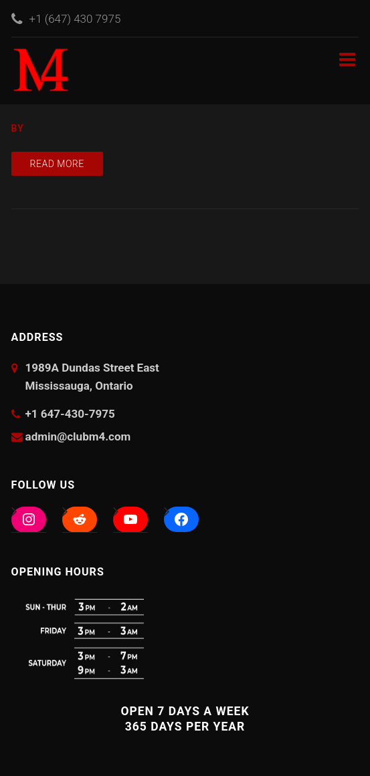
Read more (57, 163)
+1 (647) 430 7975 (75, 18)
